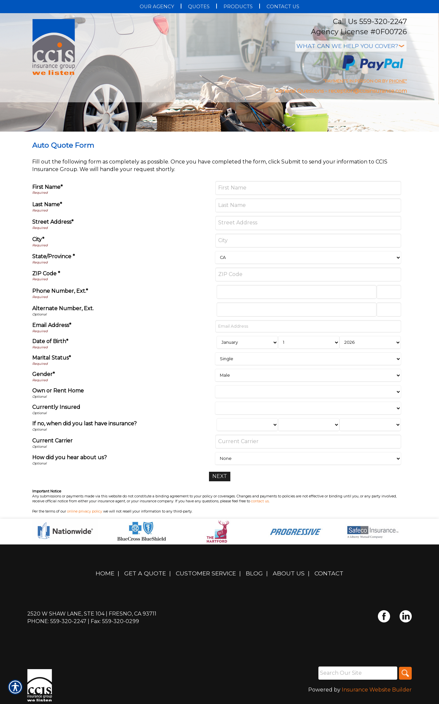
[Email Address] (308, 326)
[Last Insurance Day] (308, 424)
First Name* (47, 187)
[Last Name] (308, 205)
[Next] (219, 476)
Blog (254, 573)
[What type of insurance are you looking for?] (351, 46)
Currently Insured (56, 407)
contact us (260, 501)
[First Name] (308, 188)
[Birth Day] (308, 342)
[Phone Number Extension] (389, 292)
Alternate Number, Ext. (63, 308)
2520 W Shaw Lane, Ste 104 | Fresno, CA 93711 (91, 614)
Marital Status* (51, 358)
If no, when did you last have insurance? (84, 423)
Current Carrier (52, 441)
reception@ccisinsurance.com (367, 91)
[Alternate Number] (296, 309)
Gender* (43, 374)
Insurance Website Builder (377, 690)
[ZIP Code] (308, 274)
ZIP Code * (46, 273)
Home (105, 573)
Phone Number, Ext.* (60, 291)
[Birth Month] (247, 342)
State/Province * (53, 256)
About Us (289, 573)
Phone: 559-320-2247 (56, 621)
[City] (308, 241)
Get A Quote (145, 573)
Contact (328, 573)
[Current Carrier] (308, 442)
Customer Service (206, 573)
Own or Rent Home (58, 391)
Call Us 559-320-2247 (370, 21)
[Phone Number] (296, 292)
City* (38, 239)
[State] (308, 257)
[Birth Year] (370, 342)
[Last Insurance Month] (247, 424)
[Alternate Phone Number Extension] (389, 309)
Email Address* (51, 325)
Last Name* (47, 204)
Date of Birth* (50, 341)
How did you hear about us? (69, 457)
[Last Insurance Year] (370, 424)
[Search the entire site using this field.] (357, 673)
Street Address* (53, 222)
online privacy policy (84, 511)
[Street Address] (308, 223)
